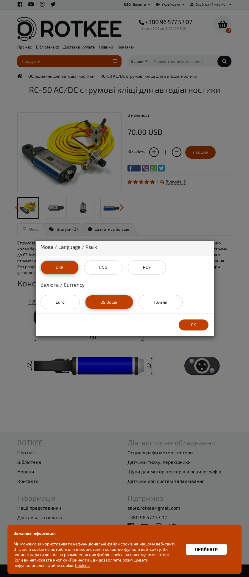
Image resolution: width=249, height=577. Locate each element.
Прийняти (206, 549)
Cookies (82, 565)
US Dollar (109, 302)
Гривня (160, 302)
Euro (60, 302)
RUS (147, 267)
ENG (103, 267)
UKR (59, 267)
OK (193, 324)
